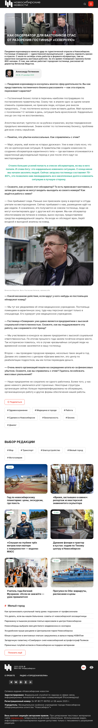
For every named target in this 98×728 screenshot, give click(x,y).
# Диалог (11, 425)
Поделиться (14, 402)
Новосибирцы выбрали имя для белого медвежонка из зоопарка (38, 626)
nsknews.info (17, 718)
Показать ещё (15, 652)
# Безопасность (50, 417)
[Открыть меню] (90, 3)
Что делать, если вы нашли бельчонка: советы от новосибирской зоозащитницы (46, 616)
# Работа (68, 410)
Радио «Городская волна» (34, 675)
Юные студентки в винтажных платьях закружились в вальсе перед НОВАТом (44, 635)
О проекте (10, 675)
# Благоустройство (50, 450)
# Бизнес (70, 417)
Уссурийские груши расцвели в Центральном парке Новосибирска (39, 630)
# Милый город (75, 450)
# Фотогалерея (14, 457)
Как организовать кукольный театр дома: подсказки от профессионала (41, 611)
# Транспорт (27, 450)
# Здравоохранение (17, 410)
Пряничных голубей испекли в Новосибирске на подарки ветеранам (40, 645)
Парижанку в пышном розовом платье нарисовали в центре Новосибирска (43, 621)
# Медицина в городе (46, 410)
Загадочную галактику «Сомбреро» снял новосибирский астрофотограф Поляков (46, 640)
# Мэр (10, 450)
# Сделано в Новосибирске (21, 417)
